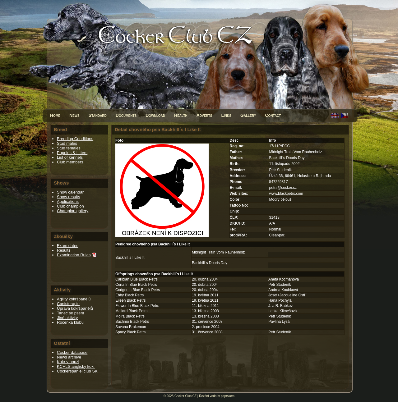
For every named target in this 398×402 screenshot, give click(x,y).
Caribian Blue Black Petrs (136, 279)
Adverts (204, 115)
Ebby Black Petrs (129, 295)
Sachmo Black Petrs (132, 321)
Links (226, 115)
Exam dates (67, 245)
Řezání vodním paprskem (216, 396)
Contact (273, 115)
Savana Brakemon (130, 327)
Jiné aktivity (67, 317)
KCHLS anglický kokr (76, 366)
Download (155, 115)
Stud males (67, 143)
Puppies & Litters (72, 152)
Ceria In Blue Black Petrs (136, 284)
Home (55, 115)
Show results (68, 196)
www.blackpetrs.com (286, 193)
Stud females (69, 148)
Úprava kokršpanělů (75, 308)
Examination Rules (73, 255)
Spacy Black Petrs (130, 332)
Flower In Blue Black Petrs (137, 306)
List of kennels (70, 157)
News (74, 115)
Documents (126, 115)
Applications (68, 201)
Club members (70, 162)
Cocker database (72, 352)
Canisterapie (68, 303)
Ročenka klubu (70, 322)
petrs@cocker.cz (283, 187)
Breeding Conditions (75, 138)
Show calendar (70, 192)
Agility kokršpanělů (73, 299)
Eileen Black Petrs (130, 300)
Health (180, 115)
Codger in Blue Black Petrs (137, 290)
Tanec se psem (70, 313)
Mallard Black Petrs (131, 311)
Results (63, 250)
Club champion (70, 206)
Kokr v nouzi (68, 361)
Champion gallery (72, 210)
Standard (98, 115)
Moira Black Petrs (130, 316)
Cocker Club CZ (185, 396)
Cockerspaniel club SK (77, 371)
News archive (69, 357)
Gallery (248, 115)
